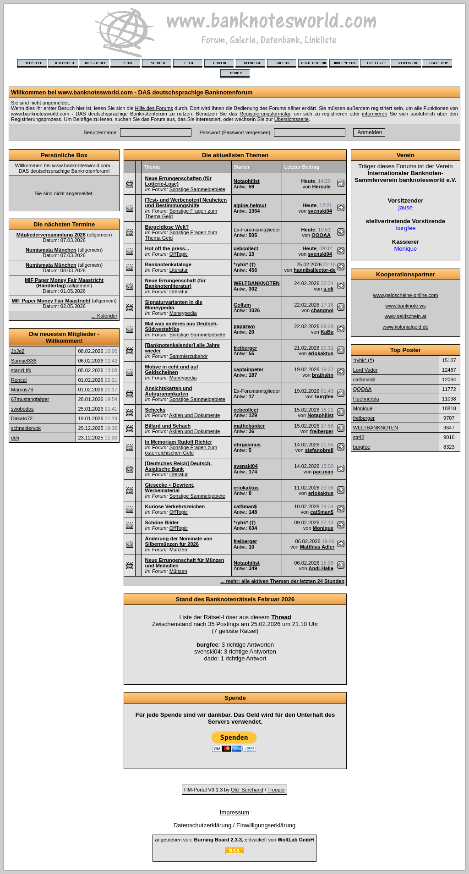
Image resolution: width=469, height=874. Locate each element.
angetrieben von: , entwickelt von (234, 839)
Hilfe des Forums (154, 108)
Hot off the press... (167, 248)
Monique (323, 528)
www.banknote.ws (405, 305)
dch (15, 437)
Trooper (276, 789)
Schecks (155, 409)
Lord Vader (365, 370)
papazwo (244, 326)
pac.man (323, 471)
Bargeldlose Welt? (167, 227)
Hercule (321, 186)
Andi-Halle (321, 568)
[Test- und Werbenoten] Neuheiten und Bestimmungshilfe (186, 202)
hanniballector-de (315, 270)
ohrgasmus (247, 444)
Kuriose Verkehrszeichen (175, 506)
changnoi (322, 310)
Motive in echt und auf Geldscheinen (171, 369)
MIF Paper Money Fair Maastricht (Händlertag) (64, 282)
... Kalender (104, 316)
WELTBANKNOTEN (257, 283)
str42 (358, 437)
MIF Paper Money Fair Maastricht (50, 300)
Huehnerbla (366, 398)
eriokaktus (320, 353)
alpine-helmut (250, 205)
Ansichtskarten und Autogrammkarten (168, 390)
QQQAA (321, 235)
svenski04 (320, 211)
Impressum (234, 812)
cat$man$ (245, 506)
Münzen (178, 549)
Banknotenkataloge (168, 264)
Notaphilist (247, 181)
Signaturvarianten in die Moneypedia (173, 304)
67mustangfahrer (30, 399)
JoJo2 (17, 351)
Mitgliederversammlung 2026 (51, 234)
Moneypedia (183, 313)
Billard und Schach (168, 426)
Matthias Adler (317, 547)
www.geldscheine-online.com (405, 295)
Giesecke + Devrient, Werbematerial (169, 487)
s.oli (328, 288)
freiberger (245, 348)
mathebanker (249, 426)
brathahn (322, 375)
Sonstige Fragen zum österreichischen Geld (181, 450)
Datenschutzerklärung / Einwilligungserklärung (235, 825)
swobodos (22, 409)
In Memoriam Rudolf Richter (178, 442)
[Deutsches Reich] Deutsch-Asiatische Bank (178, 466)
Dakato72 (22, 418)
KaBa (327, 332)
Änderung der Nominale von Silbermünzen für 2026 (178, 541)
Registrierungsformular (265, 113)
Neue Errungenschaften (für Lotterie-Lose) (178, 181)
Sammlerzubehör (188, 356)
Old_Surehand (247, 789)
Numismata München (51, 250)
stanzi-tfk (21, 370)
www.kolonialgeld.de (406, 327)
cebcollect (246, 248)
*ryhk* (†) (245, 264)
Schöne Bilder (162, 522)
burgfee (324, 396)
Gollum (242, 305)
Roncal (19, 380)
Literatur (178, 270)
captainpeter (248, 369)
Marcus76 (22, 389)
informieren (374, 113)
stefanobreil (319, 450)
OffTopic (178, 254)
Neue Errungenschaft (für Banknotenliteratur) (175, 283)
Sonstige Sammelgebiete (197, 189)
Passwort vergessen (245, 132)
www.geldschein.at (405, 316)
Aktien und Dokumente (194, 415)
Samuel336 (24, 360)
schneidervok (26, 428)
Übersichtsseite (291, 119)
